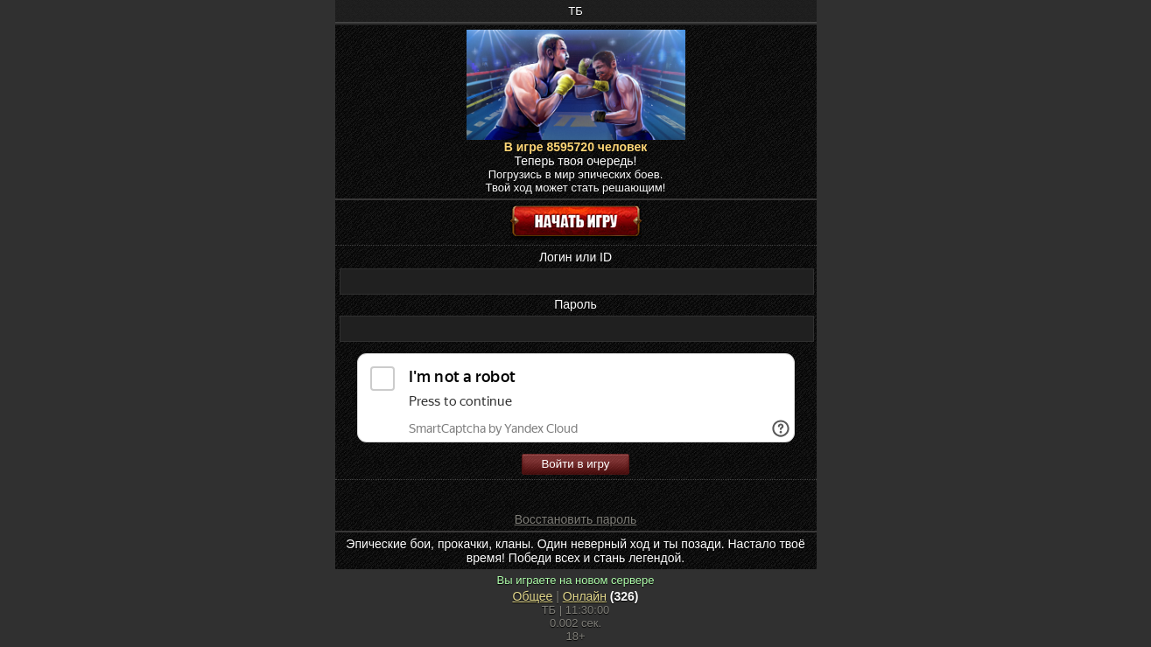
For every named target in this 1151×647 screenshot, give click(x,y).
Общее (533, 596)
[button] (498, 494)
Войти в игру (575, 463)
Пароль (575, 304)
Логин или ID (575, 257)
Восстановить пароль (576, 519)
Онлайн (585, 596)
